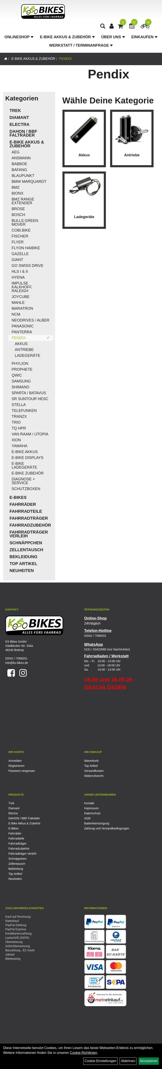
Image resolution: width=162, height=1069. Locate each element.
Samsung (21, 381)
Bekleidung (23, 556)
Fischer (20, 236)
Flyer (18, 242)
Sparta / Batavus (29, 393)
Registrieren (16, 765)
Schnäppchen (25, 542)
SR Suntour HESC (30, 399)
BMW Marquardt (29, 181)
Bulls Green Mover (25, 223)
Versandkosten (94, 770)
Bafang (19, 170)
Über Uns (113, 37)
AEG (16, 152)
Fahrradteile (25, 511)
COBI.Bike (21, 230)
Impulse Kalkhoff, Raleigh (22, 287)
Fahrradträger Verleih (28, 534)
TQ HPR (19, 428)
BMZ (16, 187)
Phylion (20, 363)
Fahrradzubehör (30, 525)
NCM (16, 314)
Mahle (18, 303)
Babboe (19, 164)
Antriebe (24, 350)
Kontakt (89, 803)
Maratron (22, 308)
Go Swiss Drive (27, 266)
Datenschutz (92, 813)
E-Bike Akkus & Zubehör (67, 37)
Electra (19, 124)
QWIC (17, 375)
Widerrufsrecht (93, 776)
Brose (18, 209)
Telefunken (24, 411)
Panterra (22, 332)
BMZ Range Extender (23, 201)
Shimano (20, 387)
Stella (19, 405)
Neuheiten (21, 570)
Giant (17, 260)
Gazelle (20, 254)
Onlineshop (19, 37)
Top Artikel (23, 563)
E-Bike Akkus (25, 452)
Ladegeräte (27, 355)
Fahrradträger (28, 518)
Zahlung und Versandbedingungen (106, 828)
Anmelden (15, 760)
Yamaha (19, 446)
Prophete (22, 369)
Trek (15, 110)
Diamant (19, 117)
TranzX (19, 416)
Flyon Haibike (26, 248)
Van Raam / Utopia (30, 434)
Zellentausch (26, 549)
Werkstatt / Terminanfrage (81, 45)
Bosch (18, 215)
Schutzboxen (26, 489)
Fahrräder (22, 504)
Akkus (21, 344)
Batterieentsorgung (96, 823)
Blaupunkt (23, 176)
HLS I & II (20, 271)
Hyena (18, 277)
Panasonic (23, 326)
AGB (87, 818)
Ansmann (21, 158)
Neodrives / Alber (30, 320)
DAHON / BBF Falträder (23, 133)
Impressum (91, 808)
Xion (16, 440)
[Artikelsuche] (102, 26)
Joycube (21, 297)
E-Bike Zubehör (28, 473)
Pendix (65, 59)
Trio (16, 422)
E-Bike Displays (27, 458)
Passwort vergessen (21, 770)
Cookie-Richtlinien (83, 1053)
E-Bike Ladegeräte (24, 465)
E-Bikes (18, 497)
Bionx (17, 193)
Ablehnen (128, 1061)
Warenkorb (91, 760)
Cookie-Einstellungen (100, 1061)
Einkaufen (144, 37)
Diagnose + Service (23, 481)
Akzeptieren (149, 1061)
